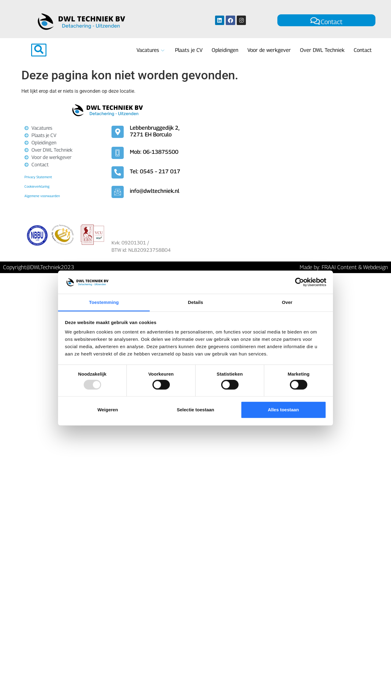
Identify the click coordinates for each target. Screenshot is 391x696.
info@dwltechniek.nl (154, 191)
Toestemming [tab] (104, 302)
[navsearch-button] (38, 50)
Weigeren (107, 409)
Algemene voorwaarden (42, 196)
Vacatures (151, 50)
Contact (326, 21)
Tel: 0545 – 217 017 (155, 171)
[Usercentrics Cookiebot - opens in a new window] (299, 282)
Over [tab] (287, 302)
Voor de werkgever (269, 50)
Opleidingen (225, 50)
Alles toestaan (283, 409)
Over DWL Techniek (322, 50)
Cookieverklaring (36, 186)
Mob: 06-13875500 (154, 152)
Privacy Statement (38, 177)
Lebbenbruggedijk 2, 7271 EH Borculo (154, 131)
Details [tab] (195, 302)
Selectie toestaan (195, 409)
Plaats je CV (189, 50)
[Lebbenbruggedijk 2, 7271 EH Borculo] (283, 170)
